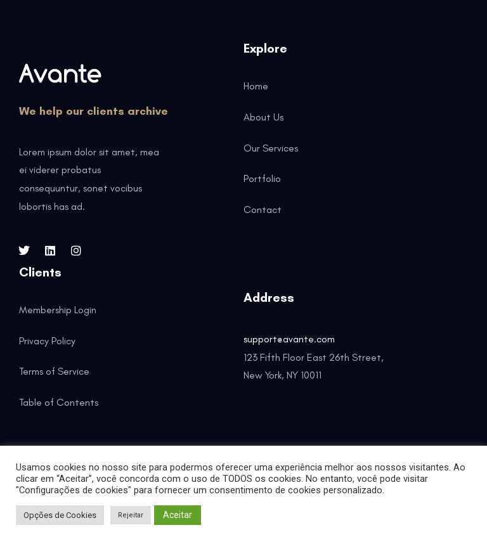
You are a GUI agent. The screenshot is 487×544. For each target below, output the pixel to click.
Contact (263, 210)
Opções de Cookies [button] (59, 515)
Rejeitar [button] (130, 515)
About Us (263, 117)
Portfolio (262, 178)
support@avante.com (289, 339)
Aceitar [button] (177, 515)
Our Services (271, 148)
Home (256, 86)
